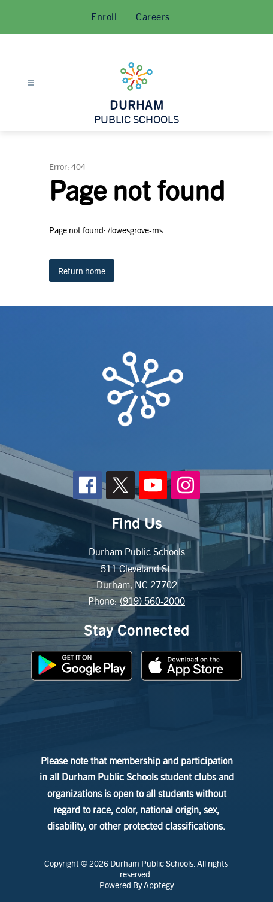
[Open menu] (31, 83)
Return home (81, 270)
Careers (153, 16)
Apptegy (159, 884)
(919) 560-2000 (152, 600)
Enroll (104, 16)
